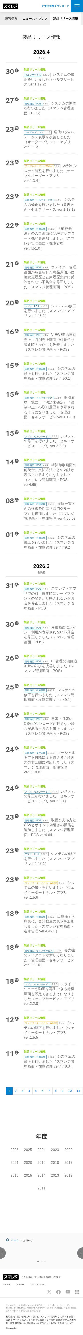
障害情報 (11, 18)
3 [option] (45, 1261)
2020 (28, 1163)
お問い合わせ (57, 1323)
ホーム (15, 1240)
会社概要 (6, 1284)
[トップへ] (10, 6)
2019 (41, 1163)
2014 (41, 1175)
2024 (41, 1150)
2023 (55, 1150)
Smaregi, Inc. (12, 1328)
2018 (55, 1163)
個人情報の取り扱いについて (31, 1316)
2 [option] (41, 1261)
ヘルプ (69, 1323)
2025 (28, 1150)
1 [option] (38, 1261)
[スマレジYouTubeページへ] (68, 1292)
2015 (28, 1175)
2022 (68, 1150)
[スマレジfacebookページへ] (58, 1292)
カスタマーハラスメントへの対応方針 (25, 1320)
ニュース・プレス (35, 18)
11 (78, 1091)
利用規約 (10, 1316)
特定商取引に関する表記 (60, 1316)
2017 (68, 1163)
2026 (14, 1150)
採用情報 (20, 1284)
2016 (14, 1175)
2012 (68, 1175)
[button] (1, 1253)
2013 (55, 1175)
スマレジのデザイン (38, 1284)
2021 (14, 1163)
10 (70, 1091)
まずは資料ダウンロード (55, 6)
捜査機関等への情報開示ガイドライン (29, 1323)
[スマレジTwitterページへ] (49, 1292)
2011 (41, 1188)
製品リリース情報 (65, 18)
